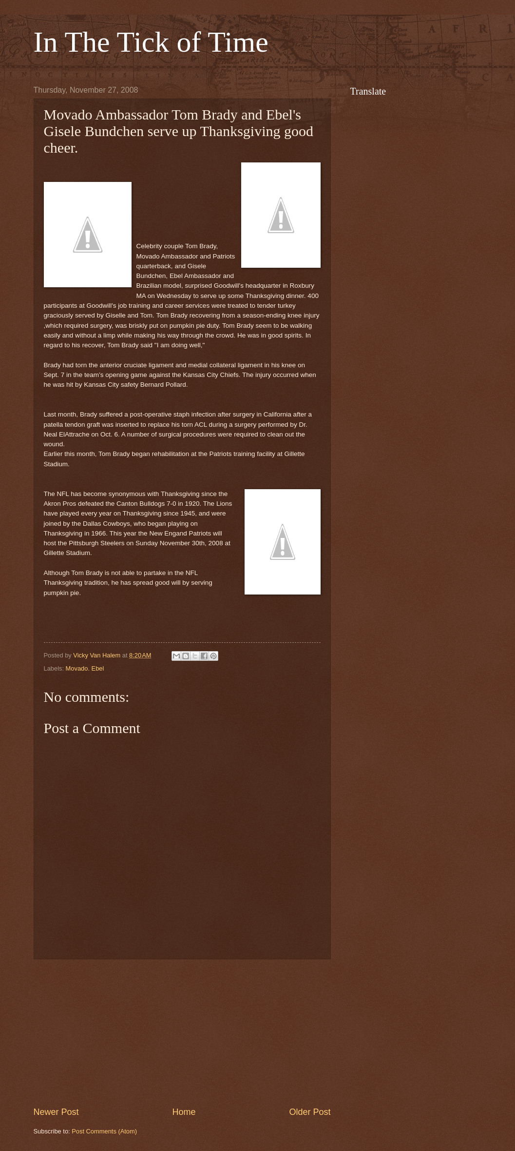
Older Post (309, 1112)
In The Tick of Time (151, 42)
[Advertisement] (182, 1032)
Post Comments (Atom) (104, 1131)
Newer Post (56, 1112)
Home (183, 1112)
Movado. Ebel (85, 668)
